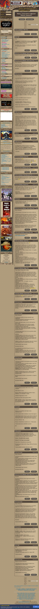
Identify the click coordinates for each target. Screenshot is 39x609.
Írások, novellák (4, 72)
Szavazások (3, 60)
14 (26, 27)
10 (24, 25)
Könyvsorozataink (24, 597)
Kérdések (21, 585)
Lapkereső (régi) (4, 46)
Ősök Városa (27, 593)
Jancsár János (19, 53)
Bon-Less (19, 385)
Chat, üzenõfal (4, 59)
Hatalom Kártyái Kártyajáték (29, 594)
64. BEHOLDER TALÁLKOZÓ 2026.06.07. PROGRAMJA (5, 157)
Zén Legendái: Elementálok (3, 125)
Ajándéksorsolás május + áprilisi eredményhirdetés (6, 160)
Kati (18, 29)
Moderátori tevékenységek (29, 590)
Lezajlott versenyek (5, 50)
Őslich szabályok (4, 43)
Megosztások (4, 65)
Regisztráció (32, 598)
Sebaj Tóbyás (19, 167)
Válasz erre (27, 50)
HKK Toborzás (4, 68)
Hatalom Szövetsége (5, 53)
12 (25, 26)
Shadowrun (29, 596)
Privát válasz (34, 50)
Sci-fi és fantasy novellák (26, 598)
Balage (18, 293)
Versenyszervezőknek (5, 57)
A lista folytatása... (3, 163)
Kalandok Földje (32, 593)
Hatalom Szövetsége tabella (6, 54)
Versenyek (28, 15)
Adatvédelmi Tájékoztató (3, 91)
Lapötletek (3, 176)
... (26, 28)
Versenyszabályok (4, 56)
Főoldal (18, 593)
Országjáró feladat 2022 (5, 168)
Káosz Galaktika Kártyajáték (30, 595)
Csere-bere (25, 585)
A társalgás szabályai (20, 588)
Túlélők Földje (5, 141)
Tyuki (18, 240)
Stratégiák (29, 585)
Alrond (18, 156)
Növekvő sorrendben (30, 19)
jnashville (19, 232)
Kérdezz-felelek (4, 78)
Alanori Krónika (24, 596)
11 (26, 25)
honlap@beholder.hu (6, 255)
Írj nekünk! (6, 262)
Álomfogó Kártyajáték (21, 595)
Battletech (33, 596)
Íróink (20, 597)
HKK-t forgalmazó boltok (5, 44)
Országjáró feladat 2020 (5, 169)
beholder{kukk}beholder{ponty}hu (24, 601)
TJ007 (18, 37)
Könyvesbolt (19, 596)
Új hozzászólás (22, 19)
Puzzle (23, 594)
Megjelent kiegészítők (5, 40)
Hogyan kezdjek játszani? (5, 39)
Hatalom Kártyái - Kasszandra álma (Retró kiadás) (4, 127)
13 (24, 27)
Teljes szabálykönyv (5, 41)
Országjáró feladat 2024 (5, 167)
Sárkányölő (20, 594)
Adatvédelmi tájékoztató (29, 599)
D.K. (18, 133)
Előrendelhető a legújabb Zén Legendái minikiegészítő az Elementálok (5, 178)
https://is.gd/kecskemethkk (20, 235)
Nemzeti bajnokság (4, 55)
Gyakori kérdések (4, 77)
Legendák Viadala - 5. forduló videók (4, 155)
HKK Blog (3, 67)
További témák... (3, 184)
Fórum (19, 13)
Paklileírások (4, 71)
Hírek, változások (4, 37)
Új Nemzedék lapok (5, 47)
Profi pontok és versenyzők (6, 52)
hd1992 (18, 406)
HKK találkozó (4, 61)
